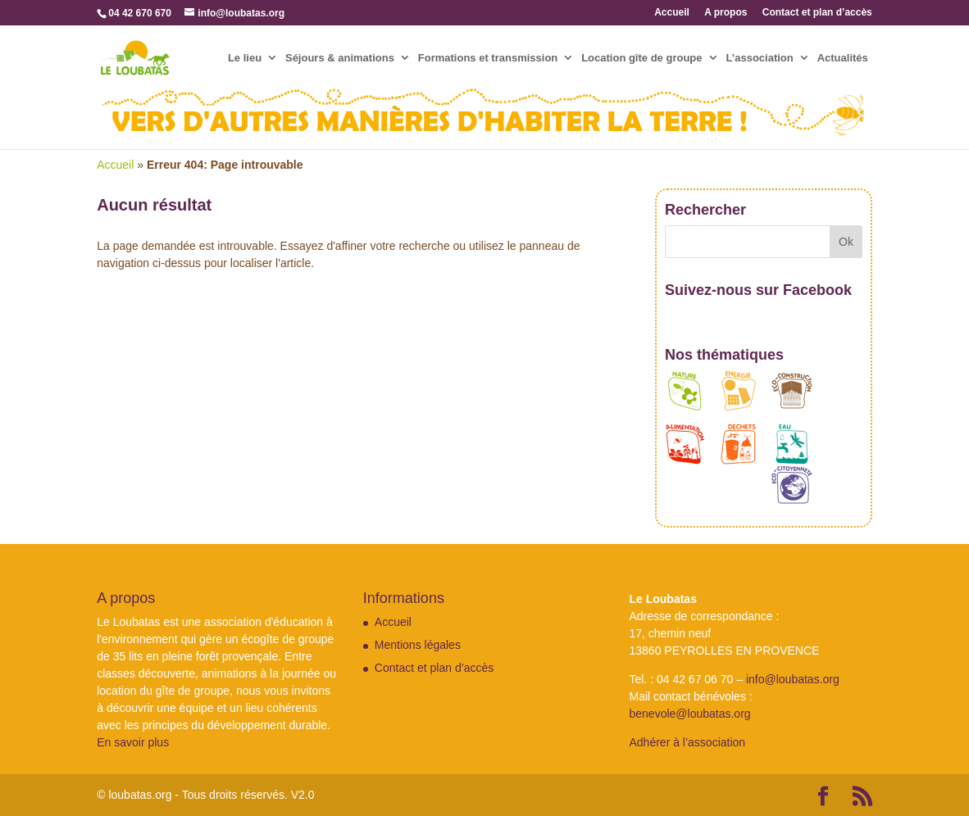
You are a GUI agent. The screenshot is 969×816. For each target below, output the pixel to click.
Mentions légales (418, 644)
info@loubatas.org (792, 679)
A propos (725, 12)
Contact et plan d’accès (817, 12)
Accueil (671, 12)
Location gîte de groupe (641, 58)
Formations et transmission (487, 58)
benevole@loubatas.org (689, 713)
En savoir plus (133, 742)
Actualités (842, 58)
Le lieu (245, 58)
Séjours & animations (339, 58)
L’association (759, 58)
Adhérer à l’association (687, 742)
